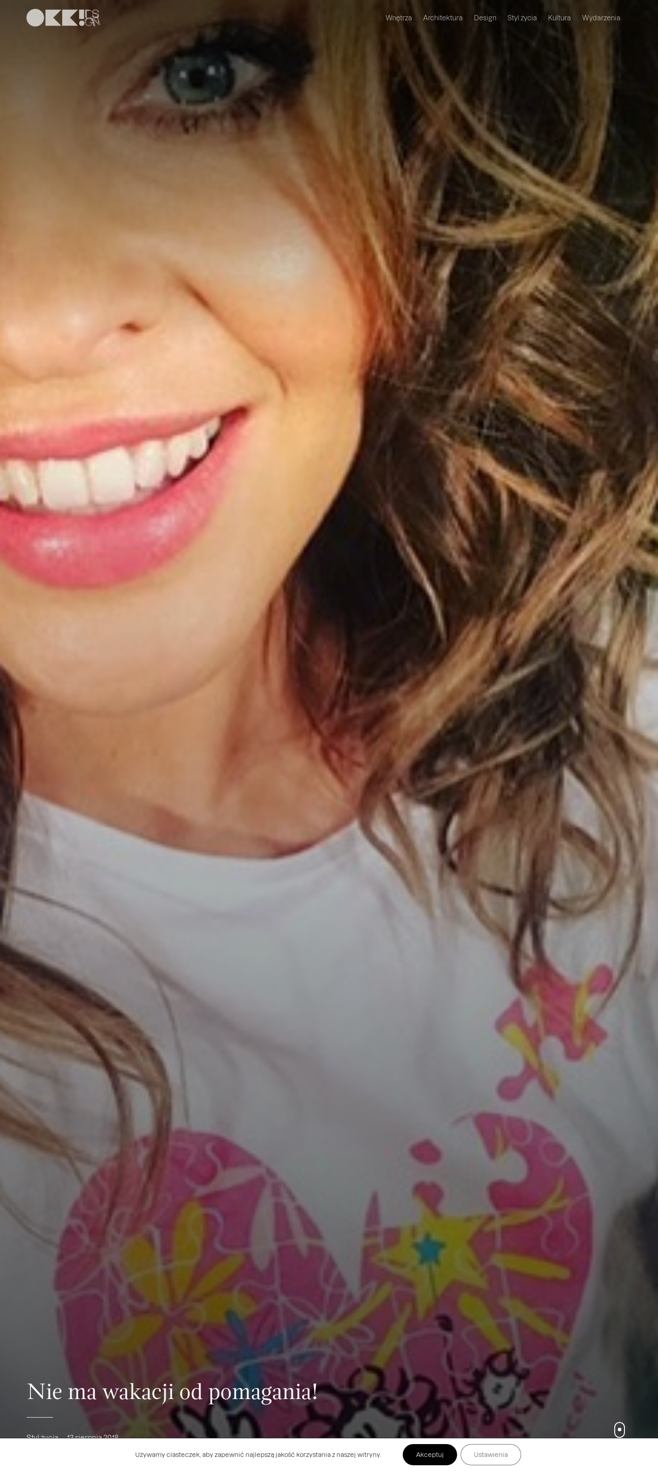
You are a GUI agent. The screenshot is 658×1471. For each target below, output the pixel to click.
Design (485, 18)
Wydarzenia (601, 18)
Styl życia (522, 18)
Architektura (443, 18)
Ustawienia (491, 1454)
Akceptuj (430, 1454)
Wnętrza (399, 18)
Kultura (559, 18)
